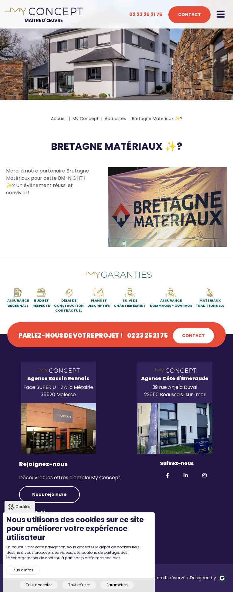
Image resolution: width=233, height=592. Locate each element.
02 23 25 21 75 (145, 14)
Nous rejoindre (49, 494)
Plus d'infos (23, 580)
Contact (189, 15)
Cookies (22, 517)
